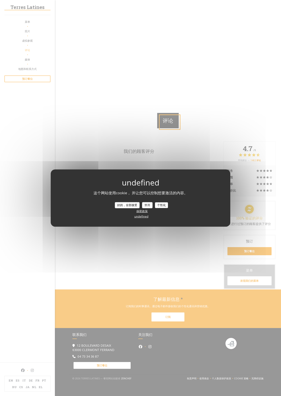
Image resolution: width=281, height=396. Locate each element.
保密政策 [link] (142, 211)
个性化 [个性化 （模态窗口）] (161, 205)
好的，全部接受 (127, 205)
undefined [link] (141, 216)
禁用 (147, 205)
